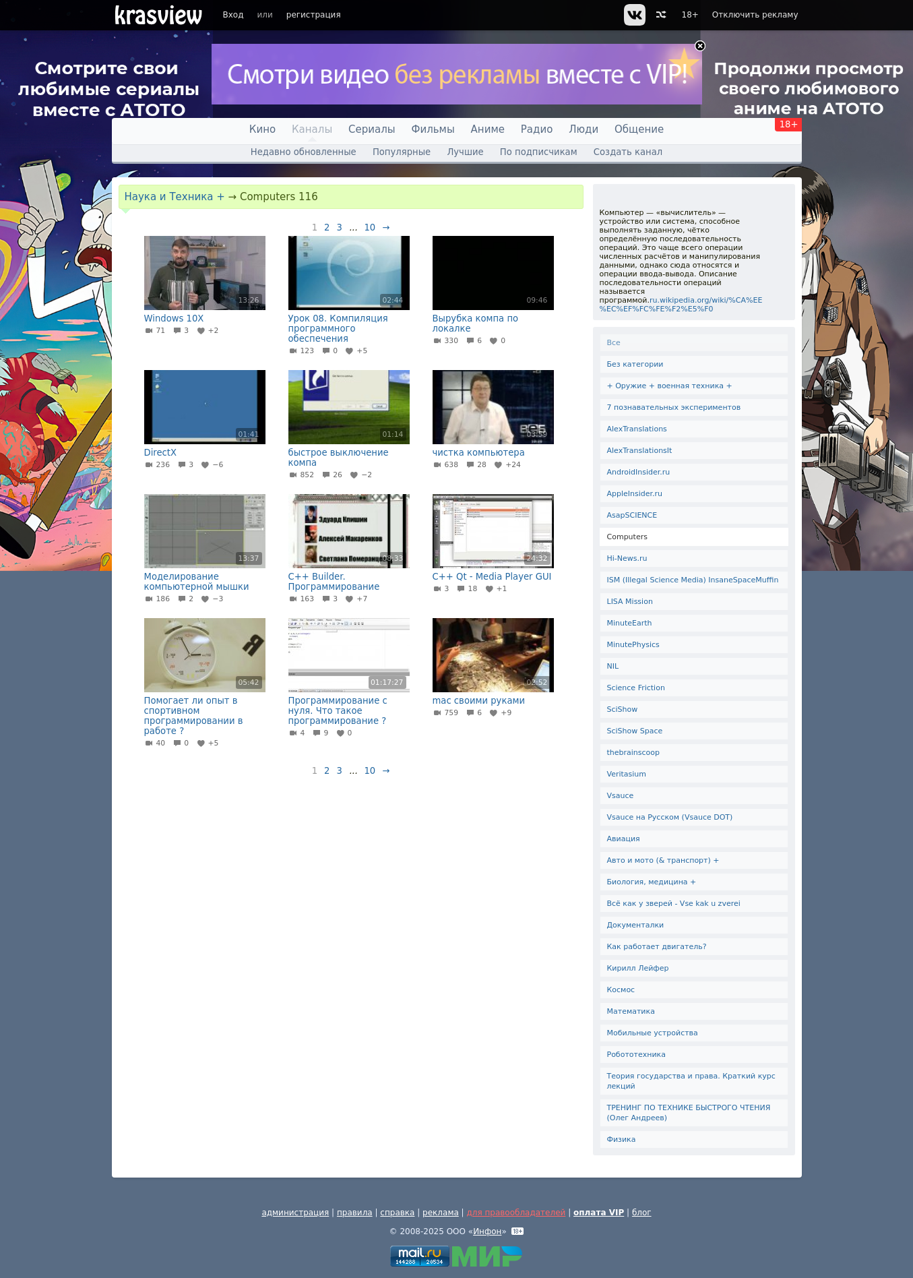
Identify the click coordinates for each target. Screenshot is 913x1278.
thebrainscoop (633, 752)
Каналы (312, 129)
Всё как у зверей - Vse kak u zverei (674, 903)
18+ (690, 15)
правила (355, 1212)
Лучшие (465, 152)
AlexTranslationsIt (639, 450)
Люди (583, 129)
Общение (639, 129)
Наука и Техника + (175, 197)
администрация (295, 1212)
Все (614, 342)
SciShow (622, 709)
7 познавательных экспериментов (674, 407)
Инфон (487, 1231)
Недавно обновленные (303, 152)
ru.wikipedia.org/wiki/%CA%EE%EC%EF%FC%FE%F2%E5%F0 (681, 304)
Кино (262, 129)
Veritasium (627, 774)
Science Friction (636, 687)
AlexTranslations (637, 429)
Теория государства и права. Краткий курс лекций (691, 1081)
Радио (537, 129)
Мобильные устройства (652, 1033)
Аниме (488, 129)
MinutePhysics (633, 644)
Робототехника (636, 1054)
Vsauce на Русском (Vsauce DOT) (670, 817)
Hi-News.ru (627, 558)
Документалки (635, 925)
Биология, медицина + (652, 882)
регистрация (313, 15)
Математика (631, 1011)
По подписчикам (538, 152)
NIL (613, 666)
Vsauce (620, 795)
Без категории (635, 364)
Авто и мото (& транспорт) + (663, 860)
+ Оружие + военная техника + (669, 386)
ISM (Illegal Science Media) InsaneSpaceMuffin (693, 580)
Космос (621, 989)
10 (369, 227)
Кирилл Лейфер (638, 968)
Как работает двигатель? (657, 946)
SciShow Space (635, 731)
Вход (233, 15)
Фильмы (433, 129)
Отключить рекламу (755, 15)
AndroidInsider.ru (638, 472)
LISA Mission (630, 601)
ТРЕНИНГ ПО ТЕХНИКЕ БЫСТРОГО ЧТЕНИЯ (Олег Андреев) (689, 1112)
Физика (621, 1139)
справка (397, 1212)
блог (642, 1212)
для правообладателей (515, 1212)
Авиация (623, 838)
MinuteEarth (629, 623)
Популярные (402, 152)
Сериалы (372, 129)
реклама (440, 1212)
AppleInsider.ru (635, 493)
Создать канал (628, 152)
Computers (627, 536)
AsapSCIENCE (632, 515)
